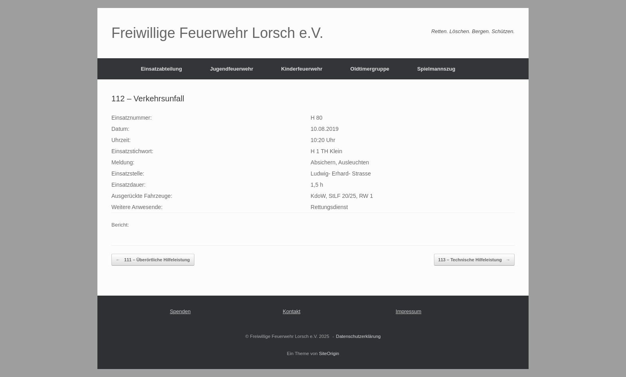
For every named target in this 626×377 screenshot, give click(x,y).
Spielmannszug (436, 69)
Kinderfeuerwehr (301, 69)
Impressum (408, 311)
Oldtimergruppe (370, 69)
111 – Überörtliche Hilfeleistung (153, 260)
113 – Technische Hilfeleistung (474, 260)
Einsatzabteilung (161, 69)
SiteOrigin (329, 353)
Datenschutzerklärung (358, 336)
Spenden (180, 311)
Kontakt (291, 311)
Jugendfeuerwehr (231, 69)
